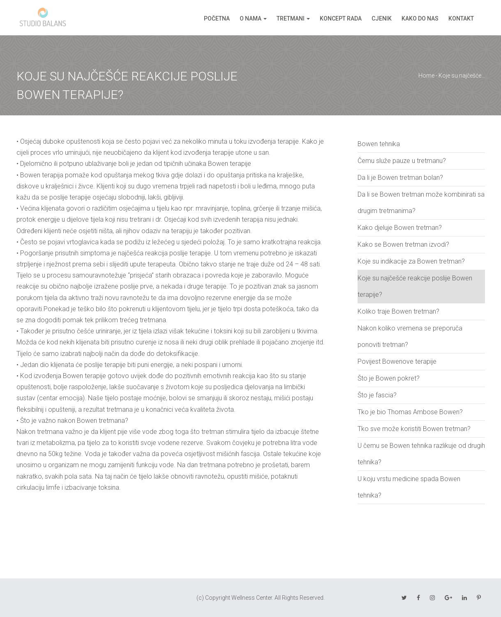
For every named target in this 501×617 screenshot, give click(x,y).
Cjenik (382, 18)
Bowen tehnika (379, 144)
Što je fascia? (377, 395)
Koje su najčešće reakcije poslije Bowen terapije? (415, 286)
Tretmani (291, 18)
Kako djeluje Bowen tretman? (400, 228)
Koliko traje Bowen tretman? (398, 311)
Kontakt (461, 18)
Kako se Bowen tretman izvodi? (403, 244)
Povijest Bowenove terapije (397, 361)
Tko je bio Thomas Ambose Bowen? (410, 412)
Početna (217, 18)
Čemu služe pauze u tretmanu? (402, 161)
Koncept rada (341, 18)
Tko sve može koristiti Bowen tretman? (414, 429)
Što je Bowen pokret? (389, 378)
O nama (250, 18)
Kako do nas (420, 18)
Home (426, 75)
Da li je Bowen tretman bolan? (400, 177)
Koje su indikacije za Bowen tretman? (411, 261)
